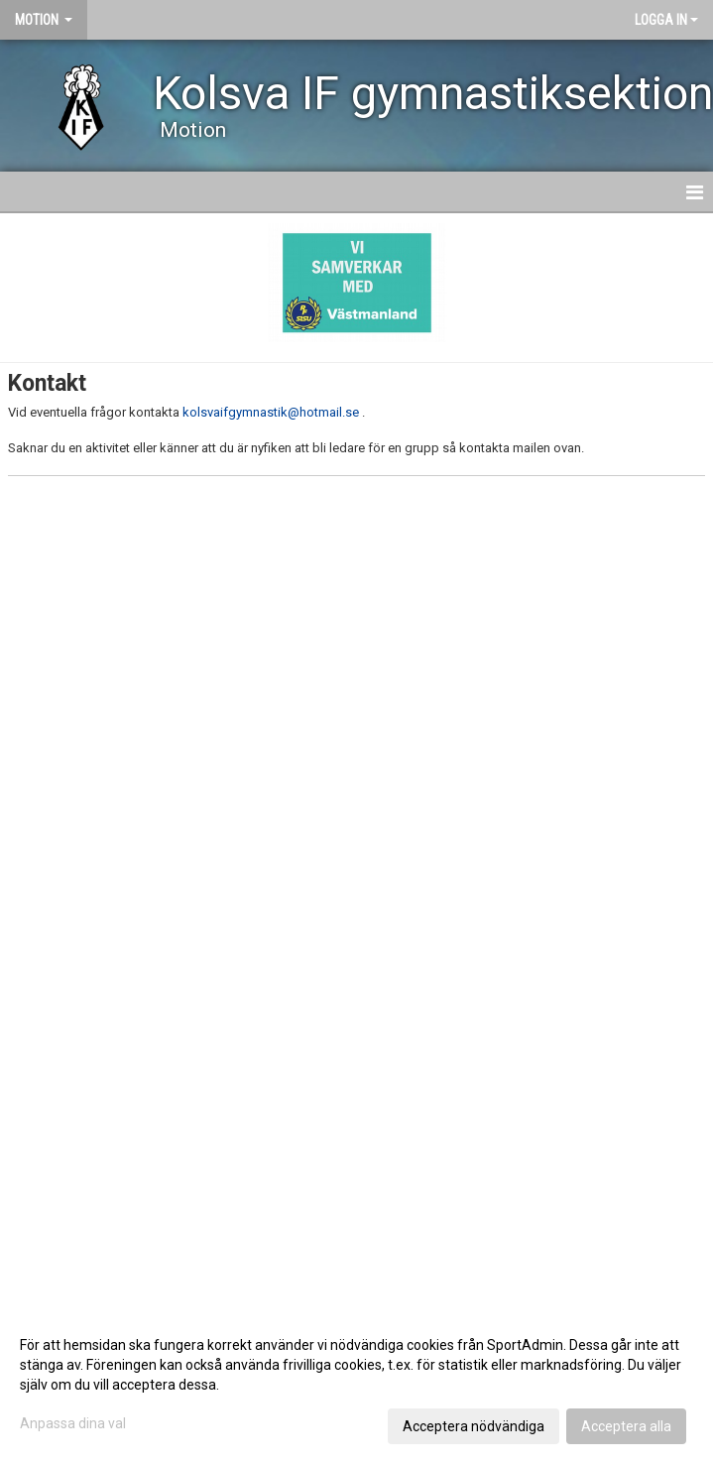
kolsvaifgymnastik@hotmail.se (270, 412)
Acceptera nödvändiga (473, 1426)
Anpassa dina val (73, 1423)
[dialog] (356, 1384)
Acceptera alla (626, 1426)
